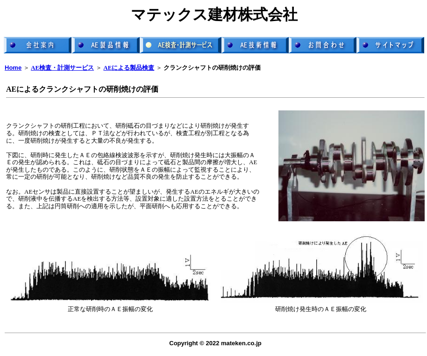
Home (13, 67)
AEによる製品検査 (128, 67)
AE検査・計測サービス (62, 67)
